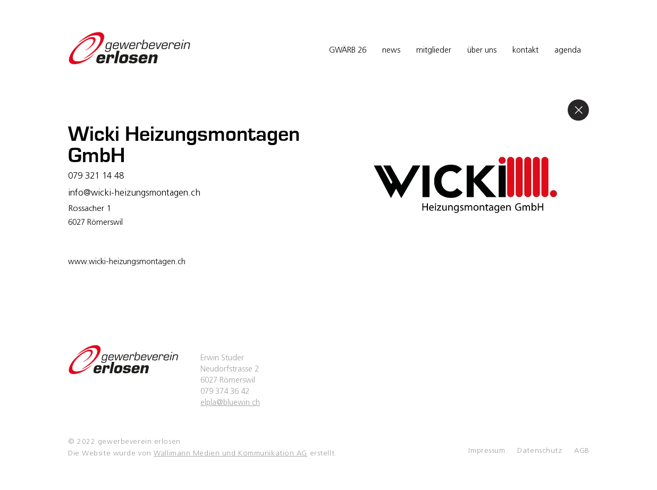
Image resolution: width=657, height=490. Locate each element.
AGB (581, 451)
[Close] (578, 110)
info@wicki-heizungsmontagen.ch (134, 193)
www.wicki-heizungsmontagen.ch (127, 262)
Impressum (486, 451)
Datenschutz (539, 451)
